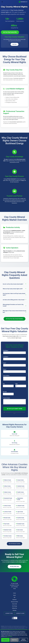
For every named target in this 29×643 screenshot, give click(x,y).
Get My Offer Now (14, 566)
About (14, 595)
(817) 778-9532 (14, 586)
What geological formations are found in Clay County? (14, 305)
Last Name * (5, 356)
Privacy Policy (9, 636)
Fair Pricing (14, 606)
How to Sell (14, 603)
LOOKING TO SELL (9, 613)
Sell (14, 597)
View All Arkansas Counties (14, 543)
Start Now (14, 44)
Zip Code (5, 391)
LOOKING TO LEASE (20, 613)
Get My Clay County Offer (14, 408)
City (4, 383)
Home (14, 593)
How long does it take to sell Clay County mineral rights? (14, 294)
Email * (4, 363)
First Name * (5, 350)
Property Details (6, 398)
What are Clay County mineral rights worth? (14, 288)
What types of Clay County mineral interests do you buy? (14, 311)
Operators (14, 599)
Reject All (14, 639)
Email (14, 588)
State (16, 383)
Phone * (5, 369)
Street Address (6, 375)
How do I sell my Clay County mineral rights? (14, 284)
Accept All (5, 639)
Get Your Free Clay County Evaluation (14, 318)
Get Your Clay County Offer (10, 32)
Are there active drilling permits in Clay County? (14, 299)
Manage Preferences (23, 640)
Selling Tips (14, 608)
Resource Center (14, 601)
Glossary (14, 610)
